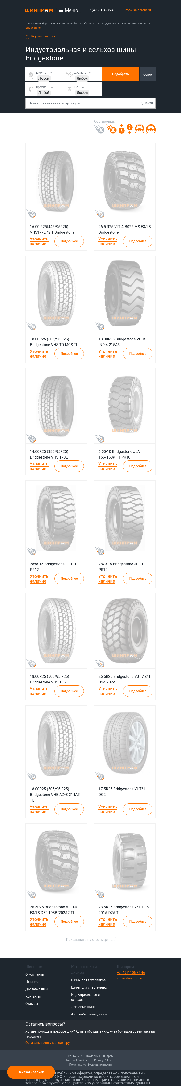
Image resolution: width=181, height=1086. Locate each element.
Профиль (42, 87)
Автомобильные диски (89, 1014)
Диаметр (80, 72)
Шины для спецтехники (89, 987)
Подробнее (69, 241)
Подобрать (120, 74)
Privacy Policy (102, 1060)
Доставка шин (36, 989)
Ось (76, 87)
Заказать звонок (31, 1072)
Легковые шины (83, 1007)
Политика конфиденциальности (90, 1064)
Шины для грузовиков (88, 980)
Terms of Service (76, 1060)
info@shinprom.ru (138, 10)
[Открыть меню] (68, 10)
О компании (34, 974)
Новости (32, 982)
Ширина (41, 72)
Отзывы (31, 1004)
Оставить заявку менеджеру (47, 1043)
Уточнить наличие (39, 241)
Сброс (148, 74)
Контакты (33, 996)
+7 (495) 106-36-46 (101, 10)
